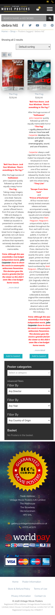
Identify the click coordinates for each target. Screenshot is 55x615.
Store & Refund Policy (19, 589)
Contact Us (40, 596)
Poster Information (31, 582)
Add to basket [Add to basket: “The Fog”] (13, 356)
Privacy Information (21, 596)
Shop (13, 31)
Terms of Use (40, 589)
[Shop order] (33, 47)
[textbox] (28, 372)
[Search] (50, 18)
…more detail (13, 287)
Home (4, 31)
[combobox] (23, 18)
